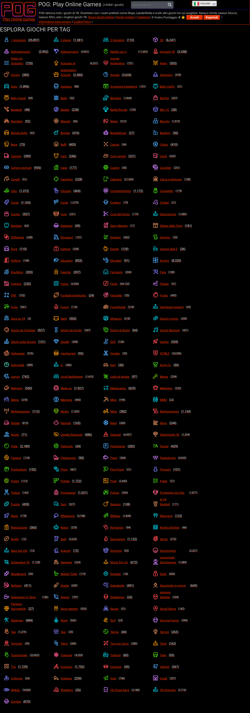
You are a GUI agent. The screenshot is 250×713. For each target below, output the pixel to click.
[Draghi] (125, 249)
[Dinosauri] (75, 237)
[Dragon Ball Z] (175, 249)
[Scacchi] (75, 550)
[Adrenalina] (125, 63)
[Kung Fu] (175, 365)
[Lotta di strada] (125, 376)
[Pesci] (125, 458)
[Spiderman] (125, 597)
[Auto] (26, 86)
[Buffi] (75, 144)
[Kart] (125, 365)
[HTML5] (175, 353)
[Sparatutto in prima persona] (175, 589)
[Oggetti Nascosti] (75, 434)
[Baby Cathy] (175, 86)
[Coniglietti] (175, 191)
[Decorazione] (175, 214)
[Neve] (125, 423)
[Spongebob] (26, 608)
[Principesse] (75, 492)
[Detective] (75, 225)
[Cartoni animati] (26, 167)
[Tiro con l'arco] (125, 643)
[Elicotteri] (125, 260)
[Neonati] (75, 423)
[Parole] (175, 446)
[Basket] (75, 109)
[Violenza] (75, 678)
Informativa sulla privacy (55, 21)
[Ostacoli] (125, 434)
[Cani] (75, 156)
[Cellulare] (125, 179)
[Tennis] (125, 632)
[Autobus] (75, 86)
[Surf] (125, 620)
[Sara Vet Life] (26, 550)
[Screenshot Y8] (26, 562)
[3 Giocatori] (125, 40)
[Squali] (125, 608)
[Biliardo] (75, 121)
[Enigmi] (175, 260)
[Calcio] (175, 144)
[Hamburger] (75, 353)
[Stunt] (75, 620)
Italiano (202, 4)
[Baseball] (26, 109)
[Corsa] (26, 202)
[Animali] (75, 75)
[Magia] (175, 376)
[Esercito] (75, 272)
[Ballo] (75, 98)
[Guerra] (175, 341)
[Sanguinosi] (125, 539)
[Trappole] (75, 655)
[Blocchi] (175, 121)
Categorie (143, 17)
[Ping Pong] (125, 469)
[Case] (75, 167)
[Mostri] (75, 411)
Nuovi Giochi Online (101, 17)
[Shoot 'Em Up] (125, 562)
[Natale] (26, 423)
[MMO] (175, 400)
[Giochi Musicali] (175, 330)
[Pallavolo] (75, 446)
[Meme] (26, 400)
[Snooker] (125, 574)
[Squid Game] (175, 608)
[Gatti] (75, 318)
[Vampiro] (125, 666)
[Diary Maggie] (125, 225)
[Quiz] (75, 504)
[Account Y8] (175, 51)
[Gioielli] (75, 341)
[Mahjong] (26, 388)
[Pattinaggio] (75, 458)
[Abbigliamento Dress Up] (26, 55)
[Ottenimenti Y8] (175, 434)
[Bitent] (125, 121)
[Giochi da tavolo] (75, 330)
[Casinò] (125, 167)
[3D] (175, 40)
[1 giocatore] (26, 40)
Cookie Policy (82, 21)
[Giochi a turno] (175, 318)
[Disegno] (125, 237)
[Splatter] (175, 597)
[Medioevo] (175, 388)
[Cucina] (26, 214)
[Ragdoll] (175, 504)
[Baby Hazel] (26, 98)
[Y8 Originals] (175, 690)
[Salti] (75, 539)
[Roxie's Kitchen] (175, 527)
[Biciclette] (26, 121)
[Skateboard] (26, 574)
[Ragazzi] (125, 504)
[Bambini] (125, 98)
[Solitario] (26, 585)
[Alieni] (175, 63)
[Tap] (26, 632)
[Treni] (175, 655)
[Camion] (26, 156)
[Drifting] (26, 260)
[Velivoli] (175, 666)
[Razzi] (26, 516)
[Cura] (75, 214)
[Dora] (26, 249)
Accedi (194, 17)
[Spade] (75, 585)
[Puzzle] (26, 504)
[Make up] (75, 388)
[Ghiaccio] (125, 318)
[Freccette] (125, 295)
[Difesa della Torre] (175, 225)
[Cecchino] (75, 179)
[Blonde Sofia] (26, 133)
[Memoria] (75, 400)
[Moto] (125, 411)
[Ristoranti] (175, 516)
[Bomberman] (125, 133)
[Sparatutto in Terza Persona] (26, 600)
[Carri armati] (125, 156)
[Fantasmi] (125, 272)
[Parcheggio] (125, 446)
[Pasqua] (26, 458)
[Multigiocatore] (175, 411)
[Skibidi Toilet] (75, 574)
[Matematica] (125, 388)
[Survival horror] (175, 620)
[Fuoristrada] (125, 307)
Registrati (212, 17)
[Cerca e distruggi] (175, 179)
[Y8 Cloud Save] (125, 690)
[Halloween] (26, 353)
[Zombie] (26, 701)
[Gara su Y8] (26, 318)
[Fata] (175, 272)
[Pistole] (75, 481)
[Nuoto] (26, 434)
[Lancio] (26, 376)
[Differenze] (26, 237)
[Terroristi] (26, 643)
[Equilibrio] (26, 272)
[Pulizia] (125, 492)
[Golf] (125, 341)
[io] (75, 365)
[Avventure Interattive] (125, 86)
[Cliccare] (75, 191)
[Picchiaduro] (26, 469)
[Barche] (175, 98)
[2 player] (75, 40)
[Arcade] (125, 75)
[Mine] (125, 400)
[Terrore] (175, 632)
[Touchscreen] (26, 655)
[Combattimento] (125, 191)
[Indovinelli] (26, 365)
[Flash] (125, 283)
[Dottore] (75, 249)
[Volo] (125, 678)
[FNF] (26, 295)
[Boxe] (26, 144)
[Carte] (175, 156)
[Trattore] (125, 655)
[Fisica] (75, 283)
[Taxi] (75, 632)
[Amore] (26, 75)
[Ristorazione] (26, 527)
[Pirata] (26, 481)
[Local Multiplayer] (75, 376)
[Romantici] (125, 527)
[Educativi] (75, 260)
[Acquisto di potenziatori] (75, 67)
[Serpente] (75, 562)
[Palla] (26, 446)
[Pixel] (125, 481)
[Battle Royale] (125, 109)
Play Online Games (19, 19)
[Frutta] (175, 295)
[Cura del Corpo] (125, 214)
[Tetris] (75, 643)
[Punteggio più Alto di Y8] (175, 496)
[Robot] (75, 527)
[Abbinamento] (75, 51)
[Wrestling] (75, 690)
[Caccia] (125, 144)
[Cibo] (26, 191)
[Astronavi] (175, 75)
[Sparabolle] (125, 585)
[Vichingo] (26, 678)
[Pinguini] (175, 469)
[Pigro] (75, 469)
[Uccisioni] (75, 666)
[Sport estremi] (75, 608)
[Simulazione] (175, 562)
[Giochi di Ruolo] (125, 330)
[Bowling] (175, 133)
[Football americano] (75, 295)
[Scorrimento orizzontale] (175, 554)
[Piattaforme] (175, 458)
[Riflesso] (125, 516)
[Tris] (26, 666)
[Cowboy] (125, 202)
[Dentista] (26, 225)
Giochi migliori (125, 17)
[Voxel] (175, 678)
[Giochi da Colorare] (26, 330)
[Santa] (175, 539)
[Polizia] (26, 492)
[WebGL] (26, 690)
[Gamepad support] (175, 307)
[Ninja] (175, 423)
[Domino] (175, 237)
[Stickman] (26, 620)
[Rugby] (26, 539)
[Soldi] (175, 574)
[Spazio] (75, 597)
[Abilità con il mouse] (125, 55)
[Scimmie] (125, 550)
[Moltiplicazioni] (26, 411)
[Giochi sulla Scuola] (26, 341)
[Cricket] (175, 202)
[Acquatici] (26, 63)
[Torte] (175, 643)
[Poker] (175, 481)
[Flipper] (175, 283)
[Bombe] (75, 133)
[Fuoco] (75, 307)
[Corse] (75, 202)
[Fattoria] (26, 283)
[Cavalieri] (175, 167)
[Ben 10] (175, 109)
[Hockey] (125, 353)
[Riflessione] (75, 516)
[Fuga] (26, 307)
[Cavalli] (26, 179)
